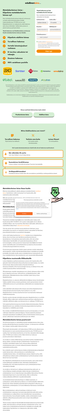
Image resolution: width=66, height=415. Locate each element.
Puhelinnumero (41, 34)
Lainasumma (40, 19)
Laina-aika (52, 19)
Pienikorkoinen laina (22, 114)
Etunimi (39, 26)
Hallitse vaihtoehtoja (42, 213)
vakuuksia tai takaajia (23, 225)
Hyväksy (24, 213)
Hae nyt (48, 51)
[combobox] (38, 37)
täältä (17, 208)
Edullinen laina (44, 114)
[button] (49, 200)
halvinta (22, 235)
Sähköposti (52, 26)
